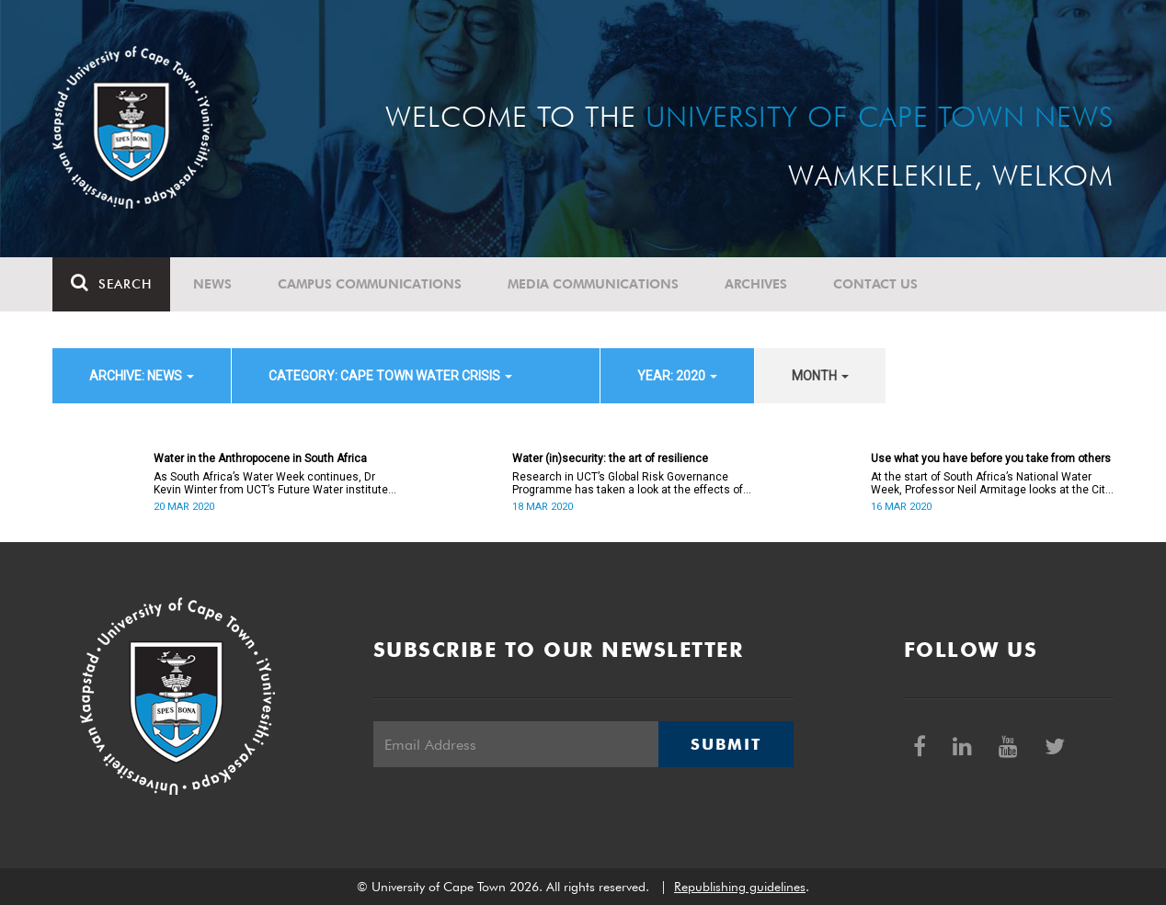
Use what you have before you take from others (991, 458)
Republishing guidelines (740, 886)
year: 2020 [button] (677, 375)
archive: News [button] (141, 375)
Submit (725, 744)
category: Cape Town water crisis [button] (390, 375)
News (212, 284)
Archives (756, 284)
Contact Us (875, 284)
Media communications (593, 284)
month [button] (820, 375)
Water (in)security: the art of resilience (610, 458)
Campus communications (370, 284)
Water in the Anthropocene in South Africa (260, 458)
